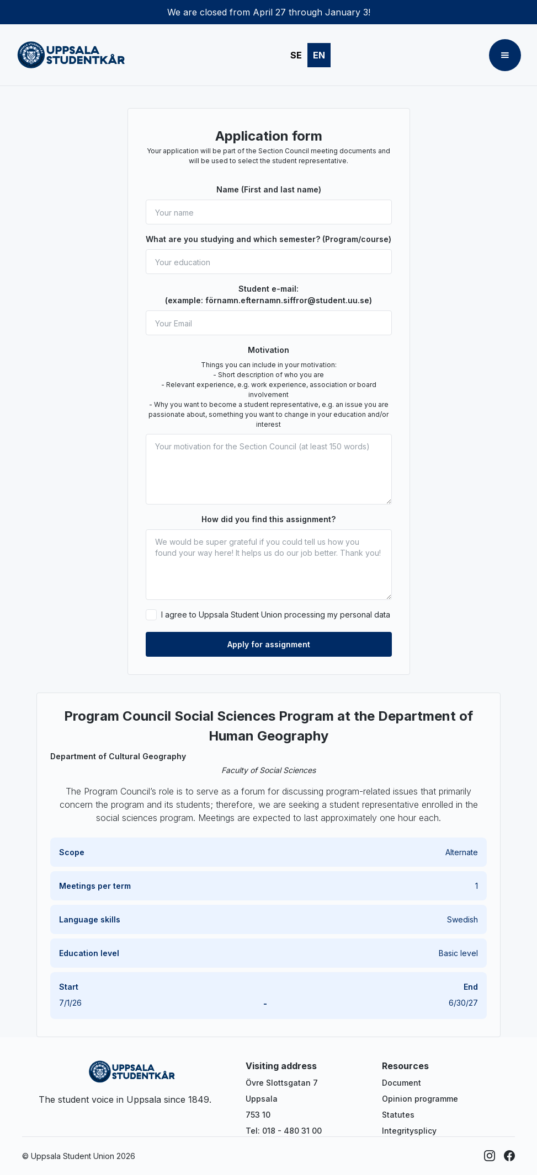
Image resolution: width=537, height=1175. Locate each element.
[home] (71, 55)
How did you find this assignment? (268, 519)
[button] (505, 55)
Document (401, 1082)
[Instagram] (489, 1155)
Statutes (398, 1114)
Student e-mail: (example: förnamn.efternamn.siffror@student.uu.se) (268, 294)
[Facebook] (509, 1155)
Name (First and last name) (268, 189)
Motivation (268, 350)
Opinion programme (420, 1098)
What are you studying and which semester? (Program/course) (268, 239)
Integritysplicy (409, 1130)
